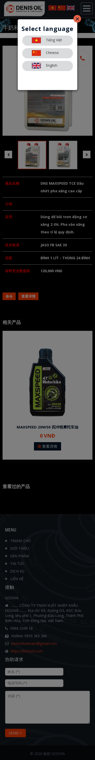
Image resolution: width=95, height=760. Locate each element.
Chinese (45, 53)
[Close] (77, 19)
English (44, 66)
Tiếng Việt (47, 40)
